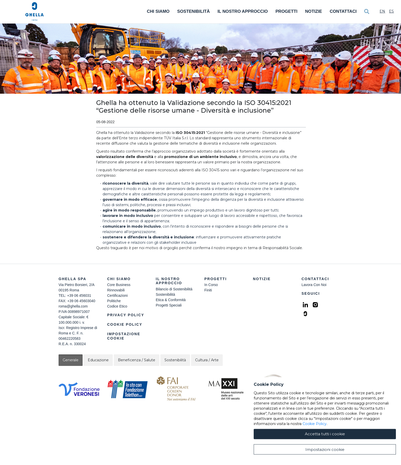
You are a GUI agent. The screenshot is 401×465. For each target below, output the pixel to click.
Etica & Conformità (171, 300)
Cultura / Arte (207, 360)
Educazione (98, 360)
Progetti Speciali (169, 305)
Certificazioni (117, 295)
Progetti (286, 11)
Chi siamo (119, 279)
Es (391, 11)
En (382, 11)
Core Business (118, 285)
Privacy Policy (125, 315)
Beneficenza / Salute (136, 360)
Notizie (313, 11)
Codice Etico (117, 306)
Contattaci (343, 11)
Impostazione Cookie (123, 336)
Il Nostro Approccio (242, 11)
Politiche (114, 301)
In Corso (211, 285)
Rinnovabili (116, 290)
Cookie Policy (124, 324)
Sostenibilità (193, 11)
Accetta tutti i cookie (325, 450)
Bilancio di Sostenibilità (174, 289)
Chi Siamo (158, 11)
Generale (71, 360)
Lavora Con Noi (314, 285)
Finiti (208, 290)
